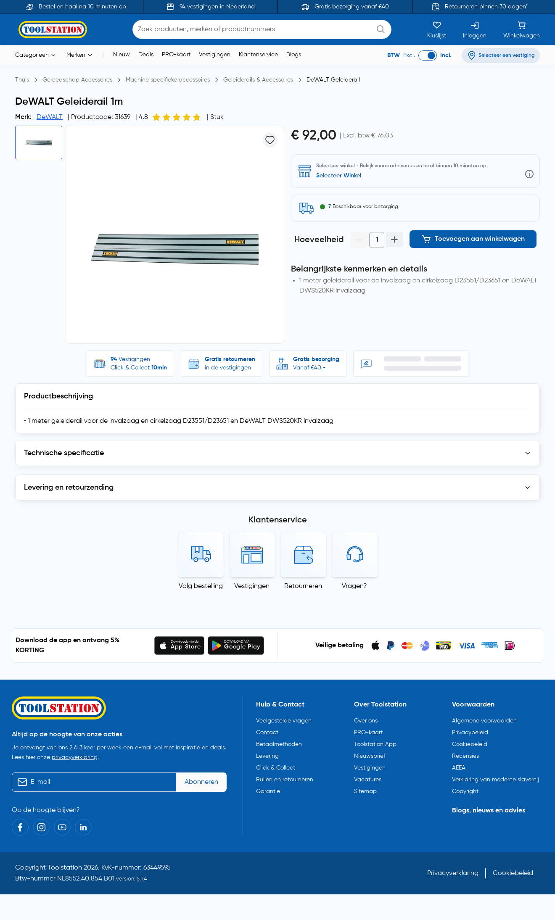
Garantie (268, 791)
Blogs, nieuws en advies (488, 810)
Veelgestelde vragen (284, 721)
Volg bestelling (201, 586)
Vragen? (354, 586)
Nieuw (121, 55)
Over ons (366, 721)
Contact (267, 732)
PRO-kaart (176, 55)
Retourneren (303, 586)
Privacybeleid (470, 732)
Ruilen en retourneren (284, 780)
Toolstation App (375, 744)
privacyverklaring (75, 757)
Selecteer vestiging (342, 176)
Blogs (293, 55)
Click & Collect (275, 768)
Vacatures (367, 780)
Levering (267, 756)
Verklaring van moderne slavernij (495, 780)
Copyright (465, 791)
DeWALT (50, 117)
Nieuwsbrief (369, 756)
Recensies (465, 756)
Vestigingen (214, 55)
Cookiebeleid (469, 744)
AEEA (458, 768)
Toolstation (65, 868)
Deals (145, 55)
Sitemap (365, 791)
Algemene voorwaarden (484, 721)
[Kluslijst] (436, 29)
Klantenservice (258, 55)
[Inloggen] (474, 29)
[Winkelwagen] (521, 29)
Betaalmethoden (279, 744)
